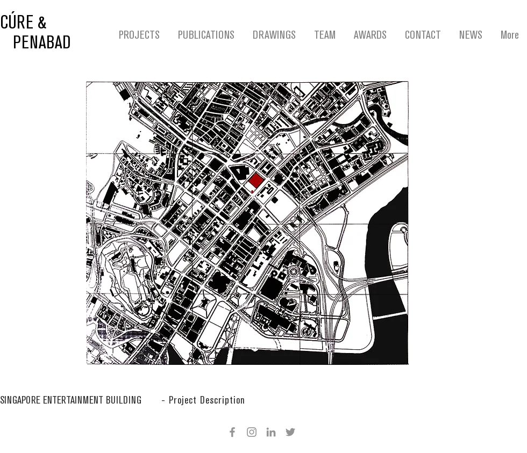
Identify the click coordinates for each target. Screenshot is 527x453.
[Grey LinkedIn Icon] (271, 432)
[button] (203, 400)
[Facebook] (232, 432)
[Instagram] (251, 432)
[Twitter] (290, 432)
